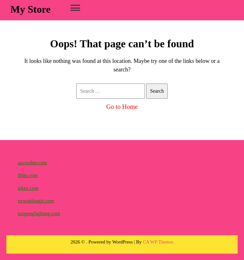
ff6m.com (27, 175)
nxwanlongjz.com (36, 200)
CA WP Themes (158, 241)
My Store (30, 9)
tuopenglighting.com (39, 213)
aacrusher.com (32, 162)
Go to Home (122, 106)
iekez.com (28, 188)
